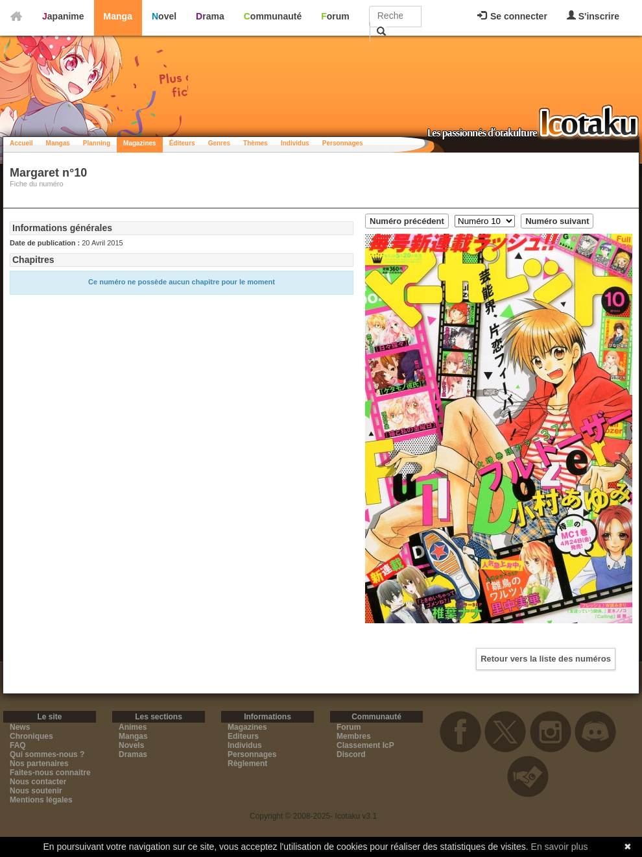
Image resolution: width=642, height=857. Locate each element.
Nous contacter (38, 781)
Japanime (63, 16)
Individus (295, 143)
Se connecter (512, 16)
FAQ (18, 745)
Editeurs (243, 736)
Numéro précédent (407, 221)
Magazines (139, 143)
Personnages (342, 143)
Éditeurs (182, 143)
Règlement (247, 763)
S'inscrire (593, 15)
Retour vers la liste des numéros (546, 659)
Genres (219, 143)
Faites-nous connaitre (50, 772)
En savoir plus (559, 846)
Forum (335, 16)
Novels (131, 745)
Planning (96, 143)
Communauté (273, 16)
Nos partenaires (39, 763)
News (20, 727)
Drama (210, 16)
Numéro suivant (557, 221)
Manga (118, 16)
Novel (164, 16)
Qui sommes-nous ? (47, 754)
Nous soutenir (36, 790)
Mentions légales (41, 799)
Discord (351, 754)
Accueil (21, 143)
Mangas (58, 143)
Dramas (133, 754)
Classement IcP (365, 745)
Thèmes (255, 143)
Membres (354, 736)
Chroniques (31, 736)
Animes (133, 727)
